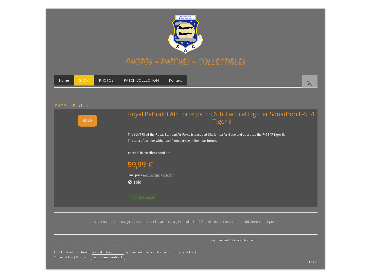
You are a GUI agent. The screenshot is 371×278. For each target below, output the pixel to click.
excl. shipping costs (157, 175)
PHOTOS (106, 80)
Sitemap (81, 257)
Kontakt (175, 80)
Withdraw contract (108, 257)
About (58, 252)
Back (87, 120)
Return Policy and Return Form (99, 252)
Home (64, 80)
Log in (313, 262)
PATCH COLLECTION (141, 80)
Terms (69, 252)
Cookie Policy (63, 257)
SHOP (84, 80)
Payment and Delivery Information (234, 240)
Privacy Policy (184, 252)
